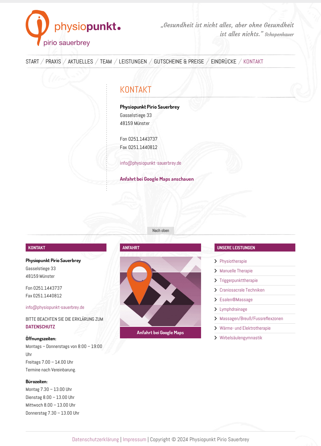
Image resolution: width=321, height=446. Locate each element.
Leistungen (133, 61)
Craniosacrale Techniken (242, 290)
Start (32, 61)
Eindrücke (223, 61)
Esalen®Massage (236, 299)
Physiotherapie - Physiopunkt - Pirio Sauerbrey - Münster (73, 29)
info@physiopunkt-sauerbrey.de (150, 163)
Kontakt (253, 61)
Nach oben (160, 230)
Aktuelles (80, 61)
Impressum (134, 439)
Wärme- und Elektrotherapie (245, 328)
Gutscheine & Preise (179, 61)
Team (106, 61)
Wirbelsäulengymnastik (241, 337)
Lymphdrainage (233, 309)
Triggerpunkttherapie (239, 280)
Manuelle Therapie (236, 271)
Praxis (53, 61)
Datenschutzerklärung (95, 439)
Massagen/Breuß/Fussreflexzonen (251, 318)
